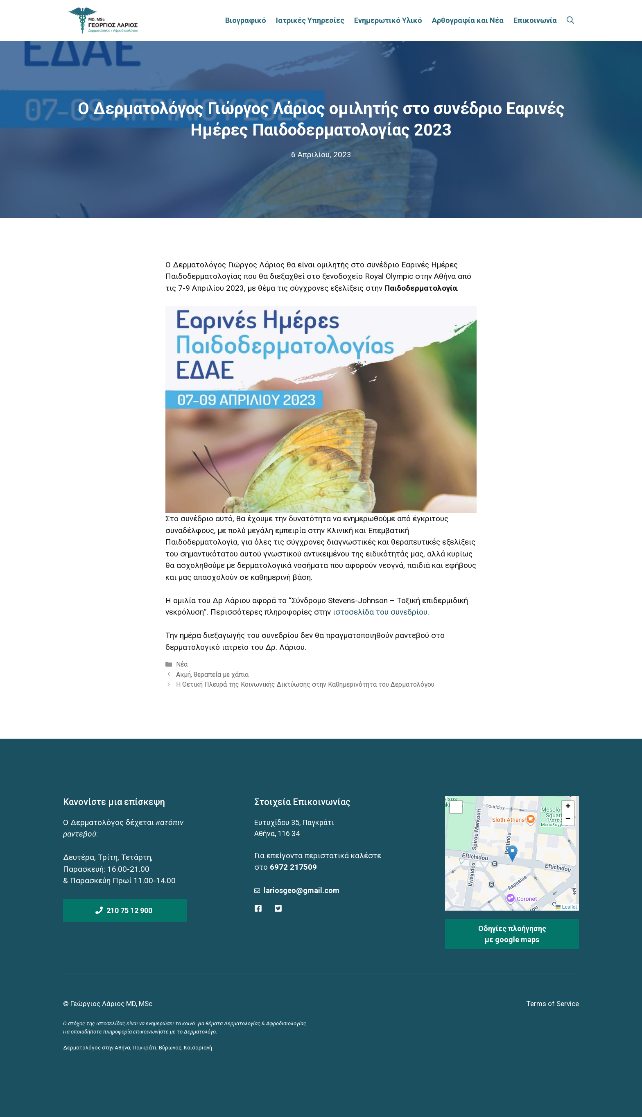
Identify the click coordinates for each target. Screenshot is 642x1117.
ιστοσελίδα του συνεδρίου (380, 612)
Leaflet (566, 907)
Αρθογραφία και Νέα (468, 20)
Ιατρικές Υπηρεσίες (310, 20)
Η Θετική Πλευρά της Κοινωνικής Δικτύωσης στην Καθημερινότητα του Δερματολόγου (305, 684)
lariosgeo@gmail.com (301, 890)
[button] (512, 853)
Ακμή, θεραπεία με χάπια (212, 674)
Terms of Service (553, 1003)
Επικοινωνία (535, 20)
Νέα (182, 664)
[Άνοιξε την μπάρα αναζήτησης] (570, 20)
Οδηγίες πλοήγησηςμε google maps (512, 934)
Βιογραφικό (245, 20)
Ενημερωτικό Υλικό (388, 20)
